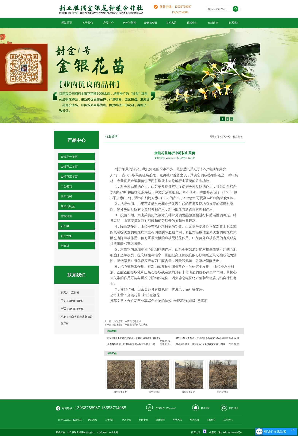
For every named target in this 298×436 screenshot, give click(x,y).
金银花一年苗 (69, 156)
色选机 (65, 245)
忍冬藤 (65, 226)
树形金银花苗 (188, 391)
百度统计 (195, 432)
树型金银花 (154, 391)
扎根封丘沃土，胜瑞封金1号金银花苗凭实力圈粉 (200, 344)
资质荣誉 (160, 419)
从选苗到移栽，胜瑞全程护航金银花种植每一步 (131, 344)
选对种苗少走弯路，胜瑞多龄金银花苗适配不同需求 (202, 338)
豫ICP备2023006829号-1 (230, 432)
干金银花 (66, 186)
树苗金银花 (222, 391)
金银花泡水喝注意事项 (190, 301)
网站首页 (66, 22)
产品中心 (108, 22)
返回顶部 (233, 408)
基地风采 (171, 22)
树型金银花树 (120, 391)
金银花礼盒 (68, 206)
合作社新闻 (129, 22)
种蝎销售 (66, 216)
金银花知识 (150, 22)
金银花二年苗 (69, 166)
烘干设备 (66, 235)
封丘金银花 (151, 295)
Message (171, 408)
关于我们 (87, 22)
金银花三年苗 (69, 176)
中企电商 (113, 432)
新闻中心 (226, 136)
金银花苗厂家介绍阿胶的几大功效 (130, 324)
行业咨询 (237, 136)
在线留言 (213, 22)
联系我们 (234, 22)
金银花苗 (137, 181)
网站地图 (194, 419)
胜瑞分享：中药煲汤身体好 (127, 321)
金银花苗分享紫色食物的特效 (149, 301)
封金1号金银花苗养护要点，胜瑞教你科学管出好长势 (134, 338)
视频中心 (192, 22)
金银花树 (66, 196)
